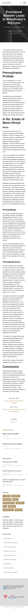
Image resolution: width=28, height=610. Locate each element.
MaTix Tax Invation (8, 568)
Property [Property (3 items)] (18, 509)
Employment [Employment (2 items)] (7, 499)
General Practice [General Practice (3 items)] (9, 502)
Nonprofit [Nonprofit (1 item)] (12, 506)
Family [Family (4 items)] (15, 499)
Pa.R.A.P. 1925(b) (11, 292)
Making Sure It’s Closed (10, 551)
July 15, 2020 (5, 436)
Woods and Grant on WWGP (11, 433)
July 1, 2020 (5, 446)
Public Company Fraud (9, 555)
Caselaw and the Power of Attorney (13, 444)
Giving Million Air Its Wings (10, 542)
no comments (15, 33)
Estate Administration (15, 31)
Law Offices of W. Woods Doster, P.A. (13, 438)
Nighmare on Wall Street (10, 559)
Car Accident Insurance (10, 547)
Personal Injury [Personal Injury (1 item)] (8, 509)
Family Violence (8, 538)
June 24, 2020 (7, 484)
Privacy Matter (7, 563)
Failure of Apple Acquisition (10, 572)
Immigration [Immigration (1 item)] (20, 502)
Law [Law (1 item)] (5, 506)
